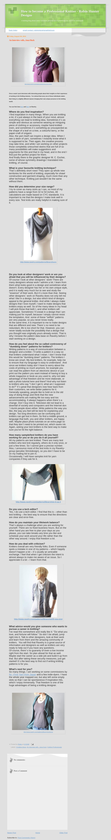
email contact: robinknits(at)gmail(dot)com (39, 30)
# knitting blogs (21, 747)
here (22, 107)
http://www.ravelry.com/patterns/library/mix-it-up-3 (38, 502)
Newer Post (11, 833)
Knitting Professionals (54, 747)
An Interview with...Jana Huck (37, 747)
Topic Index (13, 30)
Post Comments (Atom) (26, 838)
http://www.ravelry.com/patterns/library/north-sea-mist (38, 619)
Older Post (63, 833)
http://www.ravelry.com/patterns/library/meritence (38, 732)
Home (38, 833)
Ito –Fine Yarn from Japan (22, 674)
